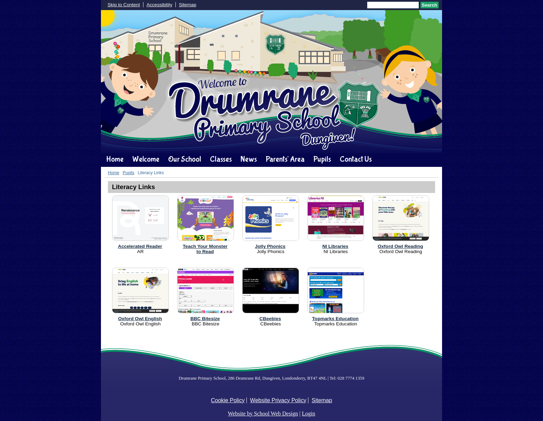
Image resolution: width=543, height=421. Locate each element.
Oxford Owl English (140, 318)
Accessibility (159, 4)
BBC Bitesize (205, 318)
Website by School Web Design (263, 413)
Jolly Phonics (270, 246)
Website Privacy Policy (278, 400)
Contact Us (356, 159)
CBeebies (270, 318)
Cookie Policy (228, 400)
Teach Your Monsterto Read (205, 249)
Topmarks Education (335, 318)
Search (429, 5)
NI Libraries (335, 246)
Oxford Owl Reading (400, 246)
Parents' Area (285, 159)
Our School (184, 159)
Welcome (145, 159)
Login (308, 413)
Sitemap (187, 4)
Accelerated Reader (140, 246)
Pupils (322, 159)
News (249, 159)
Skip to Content (124, 4)
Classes (221, 159)
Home (115, 159)
